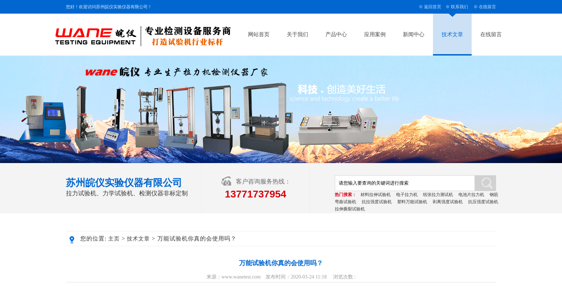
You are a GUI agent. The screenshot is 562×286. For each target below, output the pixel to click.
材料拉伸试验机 (376, 194)
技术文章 (452, 34)
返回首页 (432, 6)
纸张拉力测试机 (438, 194)
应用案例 (375, 34)
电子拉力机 (407, 194)
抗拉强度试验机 (377, 201)
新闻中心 (413, 34)
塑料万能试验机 (412, 201)
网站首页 (259, 34)
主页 (114, 239)
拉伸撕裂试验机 (350, 208)
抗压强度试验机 (483, 201)
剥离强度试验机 (448, 201)
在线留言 (487, 6)
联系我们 (459, 6)
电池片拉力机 (471, 194)
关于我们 (297, 34)
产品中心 (336, 34)
